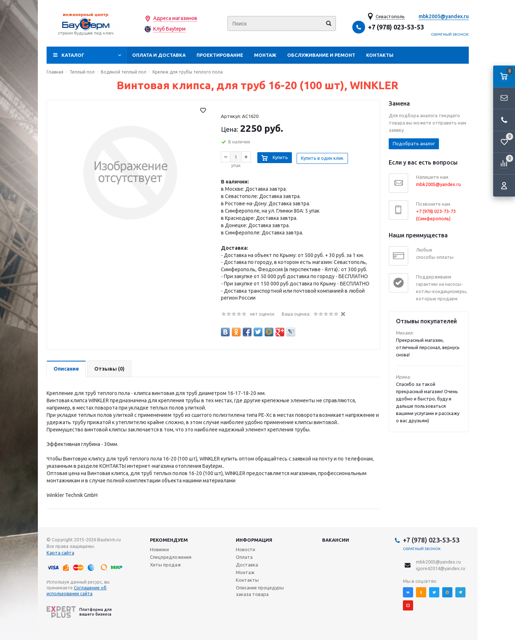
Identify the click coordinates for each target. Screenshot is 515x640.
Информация (254, 539)
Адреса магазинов (175, 18)
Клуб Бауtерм (169, 29)
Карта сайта (60, 552)
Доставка (247, 564)
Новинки (159, 549)
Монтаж (265, 55)
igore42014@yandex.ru (440, 568)
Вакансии (335, 539)
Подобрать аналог (414, 143)
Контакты (379, 55)
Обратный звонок (450, 34)
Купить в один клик (324, 156)
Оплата (244, 557)
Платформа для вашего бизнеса (79, 612)
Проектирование (220, 55)
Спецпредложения (170, 557)
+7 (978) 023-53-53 (396, 27)
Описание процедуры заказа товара (260, 591)
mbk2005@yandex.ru (444, 16)
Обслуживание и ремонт (321, 55)
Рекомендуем (169, 539)
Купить (280, 156)
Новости (245, 549)
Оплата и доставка (159, 55)
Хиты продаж (165, 564)
